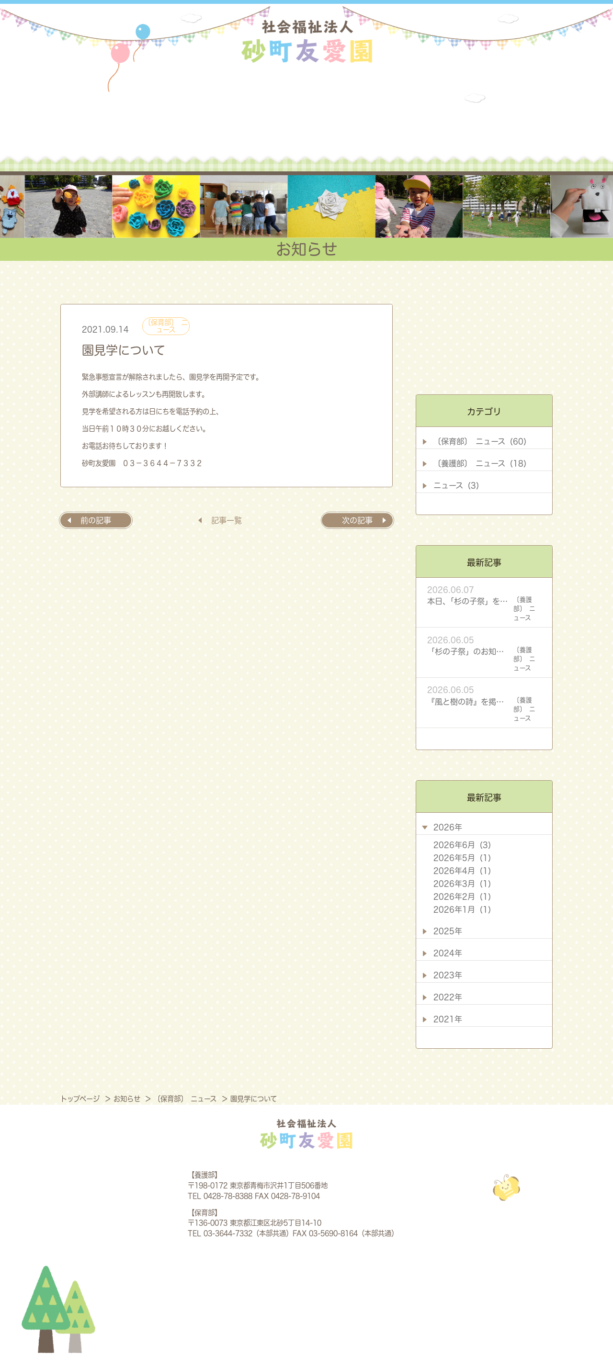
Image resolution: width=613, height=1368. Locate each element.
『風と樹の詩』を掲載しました (468, 702)
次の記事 (357, 520)
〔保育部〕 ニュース (166, 326)
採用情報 (476, 127)
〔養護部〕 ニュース (524, 608)
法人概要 (154, 127)
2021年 (447, 1019)
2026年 (447, 827)
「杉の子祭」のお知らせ (468, 651)
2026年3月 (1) (462, 883)
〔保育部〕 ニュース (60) (479, 441)
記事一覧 (226, 520)
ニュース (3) (456, 485)
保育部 (324, 127)
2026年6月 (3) (462, 845)
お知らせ (401, 127)
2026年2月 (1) (462, 896)
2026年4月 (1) (462, 871)
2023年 (447, 975)
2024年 (447, 953)
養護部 (247, 127)
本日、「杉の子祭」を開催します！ (468, 601)
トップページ (81, 1098)
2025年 (447, 931)
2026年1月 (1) (462, 909)
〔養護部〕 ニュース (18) (479, 463)
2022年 (447, 997)
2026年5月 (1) (462, 858)
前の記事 (95, 520)
